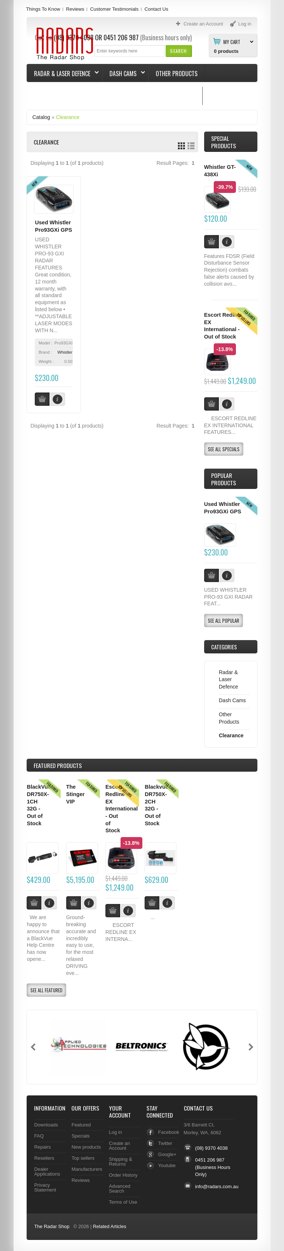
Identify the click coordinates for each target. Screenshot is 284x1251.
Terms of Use (123, 1202)
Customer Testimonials (114, 9)
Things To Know (43, 9)
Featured (81, 1125)
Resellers (44, 1158)
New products (86, 1147)
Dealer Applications (47, 1171)
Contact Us (156, 9)
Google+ (167, 1154)
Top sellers (82, 1158)
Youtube (167, 1165)
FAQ (39, 1136)
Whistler (64, 352)
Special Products (223, 142)
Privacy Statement (45, 1187)
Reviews (75, 9)
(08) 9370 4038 (211, 1148)
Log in (115, 1132)
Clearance (68, 117)
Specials (80, 1136)
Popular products (223, 479)
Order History (123, 1175)
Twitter (165, 1143)
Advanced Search (120, 1188)
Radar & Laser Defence (63, 73)
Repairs (42, 1147)
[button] (178, 51)
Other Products (176, 73)
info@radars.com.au (217, 1186)
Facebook (168, 1132)
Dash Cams (123, 73)
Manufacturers (86, 1169)
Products (58, 765)
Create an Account (119, 1145)
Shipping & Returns (120, 1161)
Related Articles (109, 1226)
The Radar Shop (51, 1226)
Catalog (41, 117)
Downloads (46, 1125)
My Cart (231, 41)
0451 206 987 (209, 1160)
